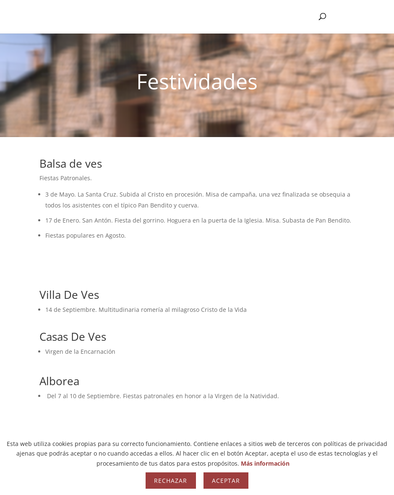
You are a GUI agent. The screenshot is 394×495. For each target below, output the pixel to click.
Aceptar (226, 481)
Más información (265, 463)
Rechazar (170, 481)
